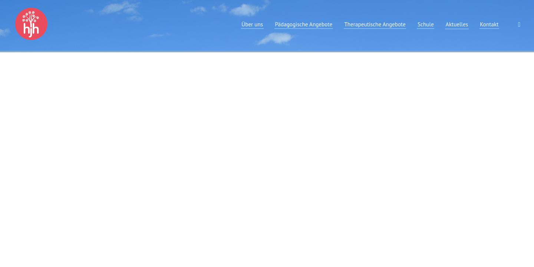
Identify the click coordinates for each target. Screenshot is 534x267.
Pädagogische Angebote (303, 24)
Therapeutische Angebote (374, 24)
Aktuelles (457, 24)
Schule (426, 24)
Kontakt (489, 24)
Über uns (252, 24)
